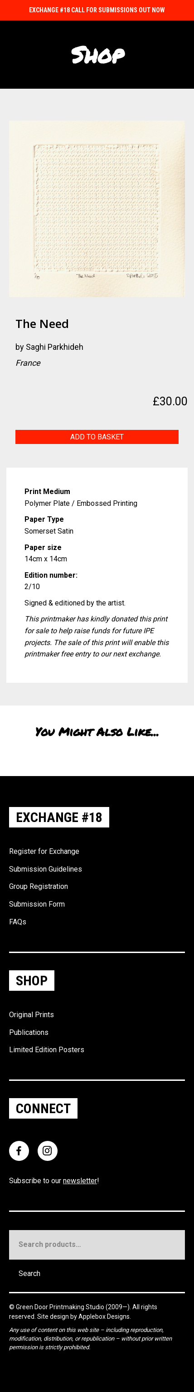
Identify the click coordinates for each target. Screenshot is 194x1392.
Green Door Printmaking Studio (61, 1307)
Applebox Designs (104, 1316)
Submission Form (37, 904)
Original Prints (31, 1014)
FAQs (17, 922)
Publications (28, 1032)
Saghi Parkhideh (54, 347)
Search (29, 1273)
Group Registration (38, 886)
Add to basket (97, 437)
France (27, 363)
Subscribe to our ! (54, 1180)
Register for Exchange (44, 851)
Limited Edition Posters (46, 1049)
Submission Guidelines (45, 869)
